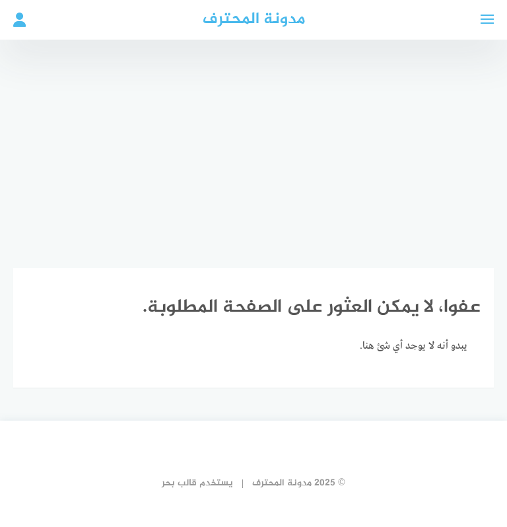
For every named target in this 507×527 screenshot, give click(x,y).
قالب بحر (179, 483)
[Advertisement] (253, 145)
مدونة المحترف (254, 19)
